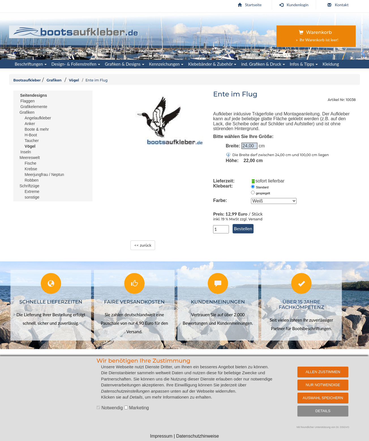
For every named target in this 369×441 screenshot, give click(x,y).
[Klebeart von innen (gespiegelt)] (253, 192)
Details (322, 411)
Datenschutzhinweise (197, 436)
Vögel (74, 80)
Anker (30, 123)
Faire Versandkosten (134, 302)
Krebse (31, 169)
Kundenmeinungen (218, 302)
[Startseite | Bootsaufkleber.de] (76, 31)
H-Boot (31, 135)
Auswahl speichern (323, 398)
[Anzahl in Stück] (221, 229)
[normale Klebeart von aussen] (253, 186)
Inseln (25, 152)
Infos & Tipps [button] (304, 63)
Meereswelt (30, 157)
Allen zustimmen (323, 372)
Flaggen (27, 101)
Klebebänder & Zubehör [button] (212, 63)
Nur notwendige (323, 385)
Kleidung (331, 63)
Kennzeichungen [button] (166, 63)
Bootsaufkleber (27, 80)
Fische (30, 163)
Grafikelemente (33, 106)
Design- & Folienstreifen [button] (76, 63)
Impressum (161, 436)
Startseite (250, 4)
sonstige (32, 197)
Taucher (32, 140)
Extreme (32, 191)
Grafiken (53, 80)
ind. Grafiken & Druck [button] (263, 63)
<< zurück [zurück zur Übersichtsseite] (142, 245)
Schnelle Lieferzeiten (51, 302)
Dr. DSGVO (342, 427)
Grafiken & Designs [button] (124, 63)
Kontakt (338, 4)
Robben (31, 180)
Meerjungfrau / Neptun (44, 174)
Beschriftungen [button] (31, 63)
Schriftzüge (29, 186)
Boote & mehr (37, 129)
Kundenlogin (293, 4)
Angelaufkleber (38, 118)
